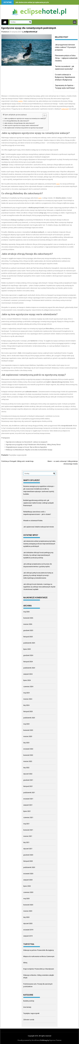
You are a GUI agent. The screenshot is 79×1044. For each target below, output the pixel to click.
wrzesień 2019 (28, 930)
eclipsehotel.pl (30, 32)
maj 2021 (26, 824)
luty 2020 (26, 917)
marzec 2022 (27, 761)
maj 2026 (26, 612)
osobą (20, 101)
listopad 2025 (28, 637)
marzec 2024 (27, 699)
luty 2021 (26, 842)
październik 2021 (29, 792)
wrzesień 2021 (28, 799)
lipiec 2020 (27, 886)
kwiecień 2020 (28, 905)
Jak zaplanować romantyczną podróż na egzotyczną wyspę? (23, 128)
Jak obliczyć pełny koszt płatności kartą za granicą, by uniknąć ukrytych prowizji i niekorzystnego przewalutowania (38, 575)
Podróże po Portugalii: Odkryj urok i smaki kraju (17, 461)
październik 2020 (29, 867)
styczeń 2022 (27, 774)
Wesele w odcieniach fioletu (33, 520)
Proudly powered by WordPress (28, 1040)
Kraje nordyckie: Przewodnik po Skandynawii (38, 969)
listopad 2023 (28, 711)
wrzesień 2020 (28, 873)
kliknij (25, 963)
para (57, 184)
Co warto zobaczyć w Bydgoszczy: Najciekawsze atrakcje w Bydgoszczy (65, 77)
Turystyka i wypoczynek (18, 455)
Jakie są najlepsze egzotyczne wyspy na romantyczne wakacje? (25, 118)
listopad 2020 (28, 861)
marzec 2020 (27, 911)
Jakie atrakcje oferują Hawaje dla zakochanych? (19, 123)
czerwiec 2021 (28, 817)
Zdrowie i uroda (28, 1019)
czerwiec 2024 (28, 686)
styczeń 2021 (27, 849)
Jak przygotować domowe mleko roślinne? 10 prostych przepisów (65, 47)
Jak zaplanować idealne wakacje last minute (38, 527)
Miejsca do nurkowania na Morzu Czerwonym (38, 956)
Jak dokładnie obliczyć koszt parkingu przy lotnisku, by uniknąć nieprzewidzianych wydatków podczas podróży (38, 555)
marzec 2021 (27, 836)
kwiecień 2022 (28, 755)
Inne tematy (27, 1007)
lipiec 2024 (27, 680)
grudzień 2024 (28, 655)
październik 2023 (29, 718)
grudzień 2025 (28, 630)
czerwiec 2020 (28, 892)
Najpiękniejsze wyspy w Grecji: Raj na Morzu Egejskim (26, 447)
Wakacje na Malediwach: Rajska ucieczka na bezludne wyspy (29, 450)
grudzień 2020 (28, 855)
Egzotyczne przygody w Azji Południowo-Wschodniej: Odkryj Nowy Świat (33, 444)
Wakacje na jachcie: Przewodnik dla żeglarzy (38, 950)
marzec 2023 (27, 736)
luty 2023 (26, 743)
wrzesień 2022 (28, 749)
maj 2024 (26, 693)
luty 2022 (26, 767)
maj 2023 (26, 724)
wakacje (64, 133)
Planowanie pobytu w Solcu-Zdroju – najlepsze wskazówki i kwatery (66, 58)
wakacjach (65, 109)
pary (39, 198)
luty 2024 (26, 705)
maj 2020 (26, 898)
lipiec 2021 (27, 811)
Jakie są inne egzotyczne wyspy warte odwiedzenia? (21, 125)
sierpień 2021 (27, 805)
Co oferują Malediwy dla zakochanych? (16, 121)
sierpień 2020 (27, 880)
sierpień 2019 (27, 936)
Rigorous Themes (55, 1040)
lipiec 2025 (27, 649)
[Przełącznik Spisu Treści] (43, 115)
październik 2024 (29, 668)
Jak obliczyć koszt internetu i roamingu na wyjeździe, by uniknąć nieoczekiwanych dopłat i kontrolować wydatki (39, 586)
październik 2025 (29, 643)
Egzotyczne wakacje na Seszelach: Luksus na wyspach (26, 442)
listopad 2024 (28, 661)
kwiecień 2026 (28, 618)
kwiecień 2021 (28, 830)
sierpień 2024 (27, 674)
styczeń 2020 (27, 923)
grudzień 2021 (28, 780)
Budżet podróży (28, 1001)
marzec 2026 (27, 624)
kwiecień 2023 (28, 730)
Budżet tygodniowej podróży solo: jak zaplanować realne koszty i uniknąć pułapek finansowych (38, 502)
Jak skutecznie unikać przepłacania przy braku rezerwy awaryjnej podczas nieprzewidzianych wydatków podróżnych (39, 543)
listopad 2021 (28, 786)
